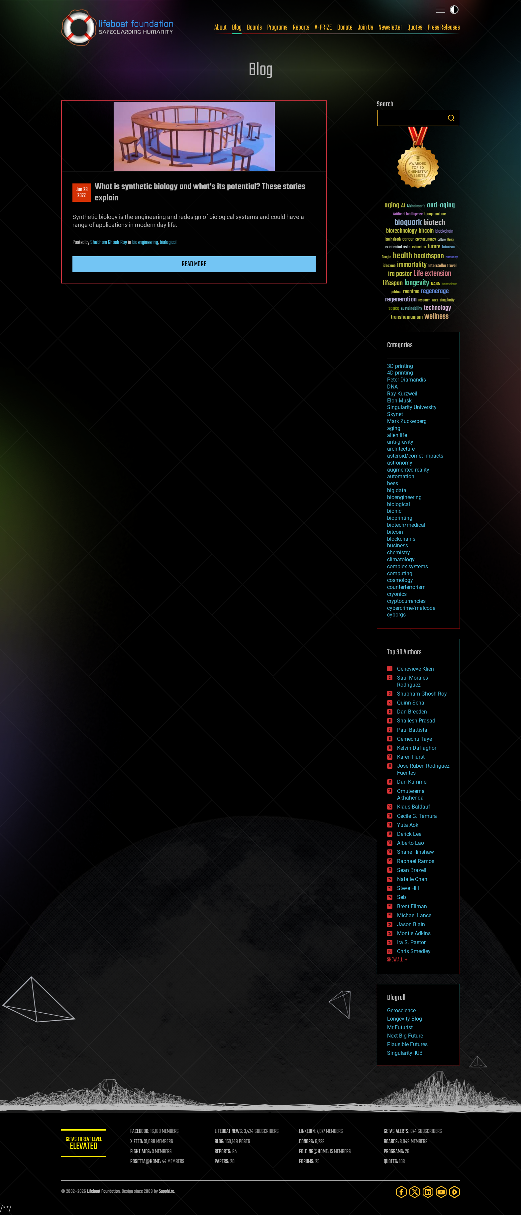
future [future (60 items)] (434, 247)
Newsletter (390, 28)
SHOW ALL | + (397, 960)
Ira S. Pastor (411, 942)
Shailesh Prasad (416, 721)
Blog (237, 28)
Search (451, 118)
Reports (301, 28)
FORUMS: (307, 1162)
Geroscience (401, 1010)
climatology (401, 559)
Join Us (365, 28)
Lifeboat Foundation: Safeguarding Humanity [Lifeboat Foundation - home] (117, 27)
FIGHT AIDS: (142, 1152)
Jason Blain (411, 924)
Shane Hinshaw (415, 852)
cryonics (397, 594)
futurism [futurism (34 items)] (448, 247)
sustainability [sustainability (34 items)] (411, 309)
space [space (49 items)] (393, 308)
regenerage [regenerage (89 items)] (435, 291)
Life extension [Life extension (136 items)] (432, 274)
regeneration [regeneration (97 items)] (401, 299)
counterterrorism (406, 587)
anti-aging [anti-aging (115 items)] (441, 205)
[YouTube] (441, 1192)
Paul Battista (412, 730)
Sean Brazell (411, 870)
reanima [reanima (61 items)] (411, 291)
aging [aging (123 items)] (391, 205)
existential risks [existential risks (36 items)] (397, 247)
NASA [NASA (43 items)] (435, 284)
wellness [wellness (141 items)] (436, 316)
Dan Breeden (412, 712)
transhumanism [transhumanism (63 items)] (407, 317)
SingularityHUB (405, 1053)
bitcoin (395, 532)
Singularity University (412, 407)
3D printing (400, 366)
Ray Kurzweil (402, 393)
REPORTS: (224, 1152)
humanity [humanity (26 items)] (452, 258)
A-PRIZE (323, 28)
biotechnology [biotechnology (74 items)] (401, 231)
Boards (254, 28)
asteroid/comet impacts (415, 456)
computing (399, 573)
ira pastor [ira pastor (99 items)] (400, 274)
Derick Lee (409, 834)
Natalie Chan (412, 879)
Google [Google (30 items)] (386, 257)
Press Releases (444, 28)
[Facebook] (401, 1192)
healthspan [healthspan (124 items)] (429, 256)
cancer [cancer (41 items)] (408, 239)
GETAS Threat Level (84, 1144)
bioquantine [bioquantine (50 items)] (435, 214)
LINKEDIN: (308, 1131)
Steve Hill (408, 888)
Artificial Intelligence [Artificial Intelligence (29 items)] (408, 214)
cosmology (400, 580)
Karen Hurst (411, 757)
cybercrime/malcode (411, 608)
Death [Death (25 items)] (450, 240)
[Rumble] (454, 1192)
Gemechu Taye (414, 739)
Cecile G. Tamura (417, 816)
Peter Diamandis (406, 380)
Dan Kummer (412, 782)
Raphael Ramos (415, 861)
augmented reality (408, 470)
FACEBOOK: (141, 1131)
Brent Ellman (412, 906)
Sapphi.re (166, 1191)
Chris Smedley (414, 951)
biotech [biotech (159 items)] (434, 222)
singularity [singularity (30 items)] (447, 300)
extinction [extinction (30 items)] (419, 247)
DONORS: (307, 1142)
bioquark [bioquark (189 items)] (408, 223)
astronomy (399, 463)
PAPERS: (223, 1162)
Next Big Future (405, 1036)
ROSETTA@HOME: (147, 1162)
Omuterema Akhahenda (411, 794)
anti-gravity (400, 442)
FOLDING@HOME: (315, 1152)
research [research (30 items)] (424, 300)
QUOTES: (391, 1162)
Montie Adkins (414, 933)
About (220, 28)
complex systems (407, 566)
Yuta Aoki (408, 825)
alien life (397, 435)
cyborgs (396, 614)
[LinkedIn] (428, 1192)
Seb (401, 897)
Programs (277, 28)
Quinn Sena (410, 703)
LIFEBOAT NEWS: (230, 1131)
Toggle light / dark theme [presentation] (454, 9)
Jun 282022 (82, 193)
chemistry (398, 552)
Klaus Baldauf (413, 807)
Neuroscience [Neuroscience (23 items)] (449, 284)
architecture (401, 449)
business (397, 545)
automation (400, 476)
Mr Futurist (400, 1027)
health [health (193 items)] (402, 256)
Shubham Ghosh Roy (108, 242)
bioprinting (399, 518)
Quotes (414, 28)
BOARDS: (391, 1142)
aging (393, 428)
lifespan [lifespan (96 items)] (393, 283)
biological (168, 242)
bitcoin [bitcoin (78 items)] (426, 231)
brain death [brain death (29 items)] (393, 240)
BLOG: (220, 1142)
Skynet (395, 414)
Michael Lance (414, 915)
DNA (392, 387)
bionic (394, 511)
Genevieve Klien (415, 669)
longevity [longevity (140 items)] (416, 283)
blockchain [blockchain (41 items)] (444, 231)
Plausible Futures (407, 1044)
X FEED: (138, 1142)
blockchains (401, 539)
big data (396, 490)
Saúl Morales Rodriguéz (412, 681)
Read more (194, 264)
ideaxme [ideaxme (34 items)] (389, 266)
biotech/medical (406, 525)
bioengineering (145, 242)
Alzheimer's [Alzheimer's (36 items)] (416, 206)
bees (392, 483)
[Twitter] (414, 1192)
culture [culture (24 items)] (442, 240)
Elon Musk (399, 400)
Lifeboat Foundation (103, 1191)
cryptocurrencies (406, 601)
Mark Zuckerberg (407, 421)
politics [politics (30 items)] (396, 292)
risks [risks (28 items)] (435, 300)
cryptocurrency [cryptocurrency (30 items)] (425, 240)
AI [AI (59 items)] (403, 206)
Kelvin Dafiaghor (416, 748)
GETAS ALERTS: (397, 1131)
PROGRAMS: (394, 1152)
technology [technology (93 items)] (437, 308)
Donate (345, 28)
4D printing (400, 373)
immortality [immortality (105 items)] (412, 265)
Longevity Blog (404, 1019)
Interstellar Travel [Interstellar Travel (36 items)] (442, 266)
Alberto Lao (410, 843)
